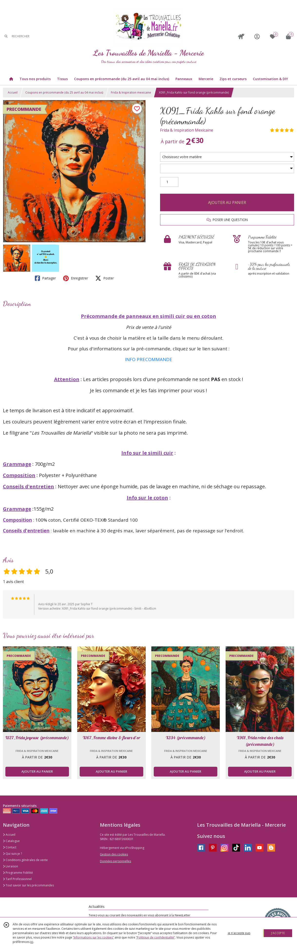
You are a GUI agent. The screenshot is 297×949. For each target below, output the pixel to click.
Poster (104, 278)
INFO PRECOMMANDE (148, 359)
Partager (45, 278)
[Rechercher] (6, 36)
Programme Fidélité (18, 873)
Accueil (13, 92)
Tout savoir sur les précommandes (28, 885)
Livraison (10, 866)
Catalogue (11, 841)
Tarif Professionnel (17, 879)
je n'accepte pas (239, 933)
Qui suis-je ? (12, 854)
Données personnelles (115, 861)
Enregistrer (75, 278)
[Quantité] (169, 182)
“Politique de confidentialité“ (155, 937)
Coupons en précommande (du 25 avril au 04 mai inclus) (64, 92)
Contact (9, 847)
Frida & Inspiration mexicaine (131, 92)
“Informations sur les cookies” (93, 937)
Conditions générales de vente (25, 860)
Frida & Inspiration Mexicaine (186, 130)
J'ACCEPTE (278, 933)
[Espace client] (257, 36)
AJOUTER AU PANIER (227, 202)
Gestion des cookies (114, 854)
